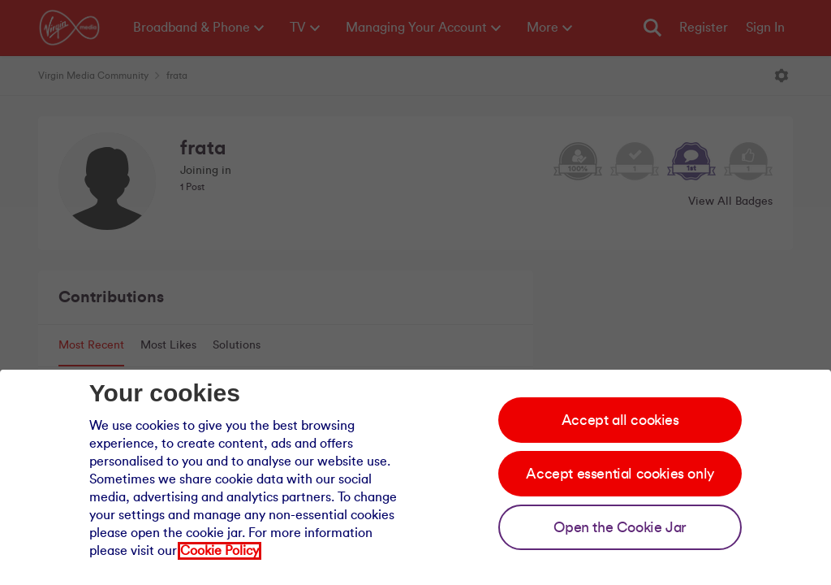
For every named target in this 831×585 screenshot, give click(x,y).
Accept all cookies (620, 420)
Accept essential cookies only (619, 473)
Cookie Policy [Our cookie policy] (219, 550)
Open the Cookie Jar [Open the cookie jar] (619, 527)
